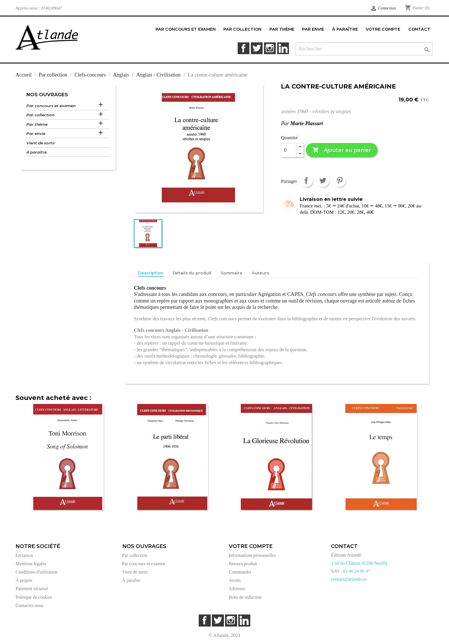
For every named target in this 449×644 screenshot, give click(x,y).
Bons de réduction (245, 597)
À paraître (36, 152)
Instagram (270, 48)
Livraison (24, 555)
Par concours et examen (51, 105)
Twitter (257, 48)
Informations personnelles (252, 555)
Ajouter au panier (341, 150)
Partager (306, 180)
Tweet (322, 180)
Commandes (240, 572)
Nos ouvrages (47, 94)
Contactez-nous (29, 605)
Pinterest (339, 180)
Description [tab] (150, 273)
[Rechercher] (364, 48)
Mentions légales (30, 563)
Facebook (243, 48)
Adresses (237, 588)
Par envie (35, 133)
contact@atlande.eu (349, 579)
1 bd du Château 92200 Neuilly (359, 563)
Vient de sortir (40, 143)
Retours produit (243, 563)
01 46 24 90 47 (356, 571)
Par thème (37, 124)
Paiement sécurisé (31, 588)
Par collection (40, 115)
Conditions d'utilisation (36, 572)
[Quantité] (288, 150)
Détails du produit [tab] (192, 273)
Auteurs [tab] (260, 273)
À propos (23, 580)
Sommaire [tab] (232, 273)
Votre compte (251, 546)
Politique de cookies (33, 597)
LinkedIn (283, 48)
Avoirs (235, 580)
